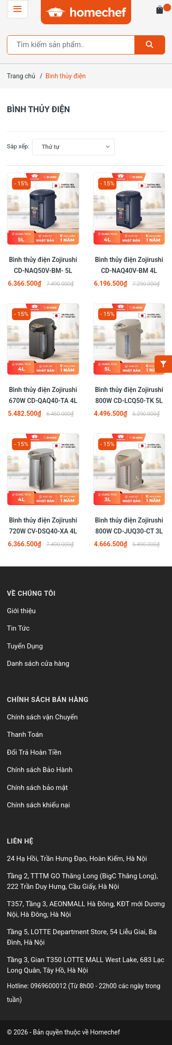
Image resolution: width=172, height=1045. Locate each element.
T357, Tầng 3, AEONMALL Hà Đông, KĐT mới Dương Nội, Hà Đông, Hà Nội (86, 909)
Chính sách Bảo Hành (39, 770)
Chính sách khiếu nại (38, 805)
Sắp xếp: (18, 146)
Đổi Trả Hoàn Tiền (34, 752)
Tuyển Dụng (25, 646)
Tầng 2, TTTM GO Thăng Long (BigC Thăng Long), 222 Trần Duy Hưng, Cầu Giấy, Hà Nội (82, 881)
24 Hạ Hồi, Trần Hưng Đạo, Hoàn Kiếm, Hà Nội (77, 859)
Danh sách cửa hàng (38, 663)
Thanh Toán (25, 734)
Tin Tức (18, 628)
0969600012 (49, 986)
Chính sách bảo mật (37, 788)
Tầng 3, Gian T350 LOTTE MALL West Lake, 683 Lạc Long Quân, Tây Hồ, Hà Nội (85, 965)
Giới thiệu (21, 611)
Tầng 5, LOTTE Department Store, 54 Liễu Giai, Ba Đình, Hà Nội (81, 937)
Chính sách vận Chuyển (42, 717)
